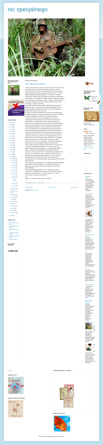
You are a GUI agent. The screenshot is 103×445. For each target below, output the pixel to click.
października (14, 191)
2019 (11, 138)
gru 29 (14, 162)
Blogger (62, 436)
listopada (13, 188)
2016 (11, 145)
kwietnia (13, 206)
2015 (11, 147)
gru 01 (14, 186)
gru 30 (14, 160)
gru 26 (14, 165)
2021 (11, 133)
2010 (11, 215)
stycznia (13, 212)
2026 (11, 122)
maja (12, 203)
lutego (12, 210)
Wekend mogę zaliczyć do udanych (89, 302)
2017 (11, 143)
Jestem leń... (94, 346)
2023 (11, 129)
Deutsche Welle (13, 239)
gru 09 (14, 173)
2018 (11, 140)
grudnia (13, 158)
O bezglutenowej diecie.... (89, 235)
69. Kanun (87, 269)
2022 (11, 131)
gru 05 (14, 183)
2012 (11, 154)
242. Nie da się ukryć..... (36, 84)
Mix (86, 252)
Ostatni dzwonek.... (90, 284)
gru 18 (14, 169)
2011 (11, 156)
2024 (11, 127)
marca (12, 208)
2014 (11, 149)
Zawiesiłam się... (89, 193)
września (13, 194)
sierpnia (13, 197)
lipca (12, 199)
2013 (11, 152)
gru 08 (14, 176)
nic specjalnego (28, 9)
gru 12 (14, 171)
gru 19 (14, 167)
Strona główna (51, 187)
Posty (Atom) (34, 190)
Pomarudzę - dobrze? (88, 177)
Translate (10, 370)
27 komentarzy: (41, 182)
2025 (11, 125)
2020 (11, 136)
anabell (90, 131)
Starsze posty (73, 187)
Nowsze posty (29, 187)
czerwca (13, 201)
